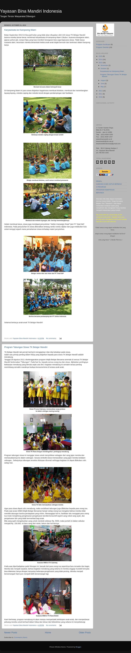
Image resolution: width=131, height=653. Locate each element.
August (103, 80)
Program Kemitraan (103, 44)
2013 (101, 62)
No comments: (51, 338)
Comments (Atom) (20, 637)
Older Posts (85, 632)
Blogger (78, 647)
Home (48, 632)
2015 (101, 56)
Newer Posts (10, 632)
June (103, 83)
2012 (101, 91)
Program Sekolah (102, 47)
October (104, 68)
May (102, 87)
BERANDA (100, 193)
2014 (101, 59)
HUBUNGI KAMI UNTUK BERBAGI (109, 184)
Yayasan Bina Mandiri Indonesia (31, 11)
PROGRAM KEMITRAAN (105, 190)
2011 (101, 94)
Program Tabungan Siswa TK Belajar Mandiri (25, 347)
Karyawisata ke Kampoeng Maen (20, 30)
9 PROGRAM (101, 187)
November (105, 65)
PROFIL (99, 181)
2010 (101, 97)
